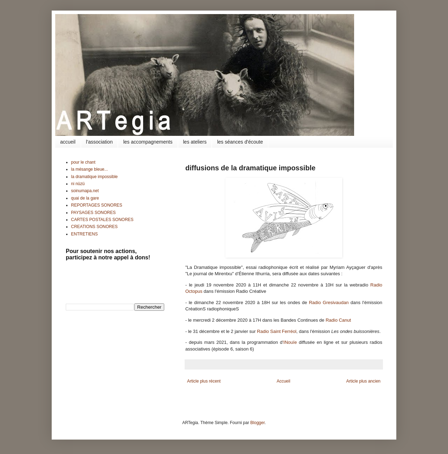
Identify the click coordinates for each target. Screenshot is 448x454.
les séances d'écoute (240, 142)
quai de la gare (85, 198)
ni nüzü (78, 183)
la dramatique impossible (94, 176)
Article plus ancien (363, 381)
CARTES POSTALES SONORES (102, 219)
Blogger (257, 422)
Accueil (283, 381)
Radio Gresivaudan (328, 302)
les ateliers (195, 142)
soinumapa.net (85, 190)
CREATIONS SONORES (94, 226)
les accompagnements (147, 142)
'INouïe (289, 342)
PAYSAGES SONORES (93, 212)
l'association (99, 142)
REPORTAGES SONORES (96, 205)
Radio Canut (338, 320)
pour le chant (83, 162)
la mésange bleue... (89, 169)
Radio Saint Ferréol (276, 331)
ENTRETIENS (84, 234)
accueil (68, 142)
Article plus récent (203, 381)
